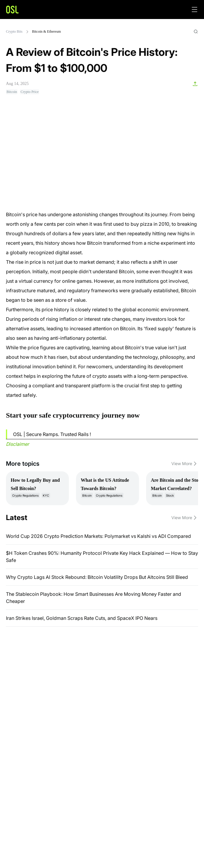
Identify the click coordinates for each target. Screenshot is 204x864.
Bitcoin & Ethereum (46, 31)
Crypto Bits (14, 31)
